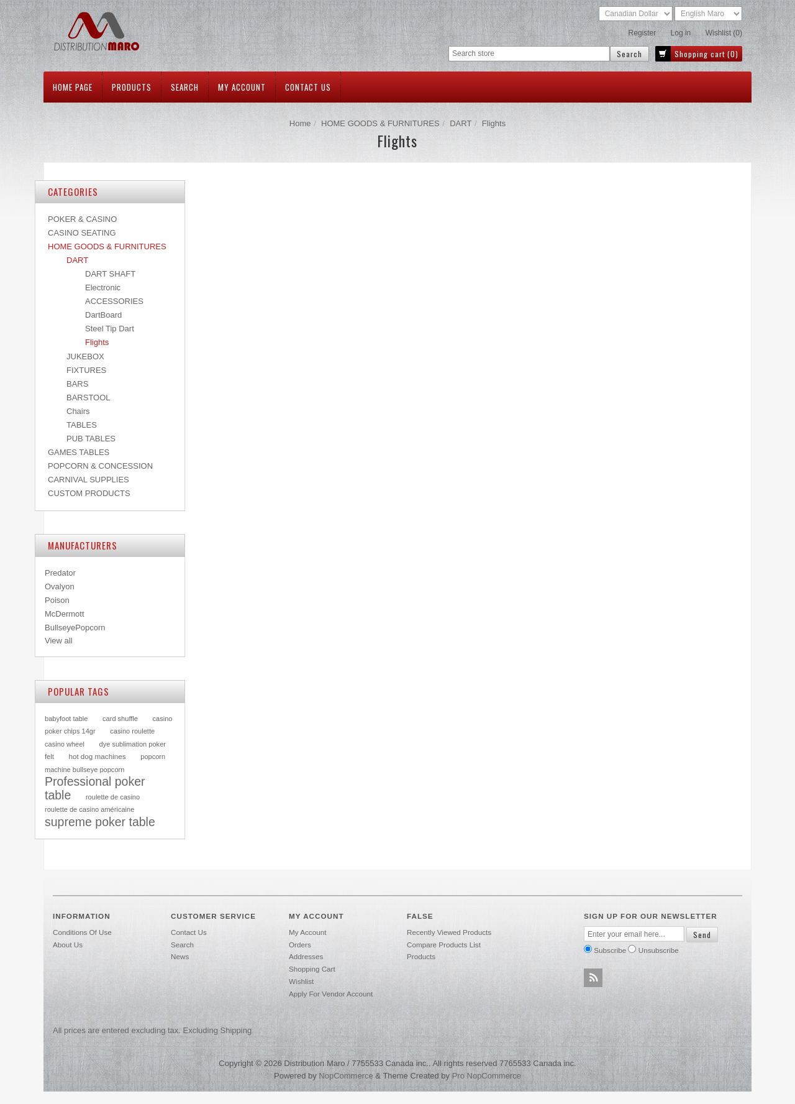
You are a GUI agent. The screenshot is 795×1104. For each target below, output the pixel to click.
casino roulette (132, 731)
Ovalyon (60, 586)
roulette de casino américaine (89, 809)
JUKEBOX (85, 356)
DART (460, 123)
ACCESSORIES (114, 301)
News (180, 956)
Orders (300, 945)
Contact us (308, 87)
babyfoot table (66, 718)
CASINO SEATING (82, 232)
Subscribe (610, 950)
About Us (68, 945)
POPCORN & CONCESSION (100, 466)
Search (185, 87)
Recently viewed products (449, 932)
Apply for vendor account (331, 994)
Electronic (102, 287)
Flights (97, 342)
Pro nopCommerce (486, 1075)
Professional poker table (95, 788)
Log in (681, 33)
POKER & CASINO (82, 219)
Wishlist (301, 981)
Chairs (78, 411)
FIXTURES (86, 370)
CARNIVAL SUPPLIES (88, 479)
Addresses (306, 956)
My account (242, 87)
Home (300, 123)
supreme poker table (100, 822)
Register (642, 33)
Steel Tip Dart (109, 328)
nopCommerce (346, 1075)
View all (59, 640)
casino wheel (64, 744)
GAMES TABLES (78, 452)
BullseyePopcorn (75, 627)
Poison (57, 600)
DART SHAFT (110, 273)
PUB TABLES (91, 438)
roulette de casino (113, 797)
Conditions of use (82, 932)
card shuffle (120, 718)
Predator (60, 572)
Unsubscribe (658, 950)
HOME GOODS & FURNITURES (380, 123)
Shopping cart (312, 969)
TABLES (81, 425)
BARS (77, 384)
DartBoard (103, 315)
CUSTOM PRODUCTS (89, 493)
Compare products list (444, 945)
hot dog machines (96, 756)
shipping (236, 1030)
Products (132, 87)
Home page (73, 87)
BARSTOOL (88, 397)
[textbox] (529, 54)
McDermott (64, 614)
